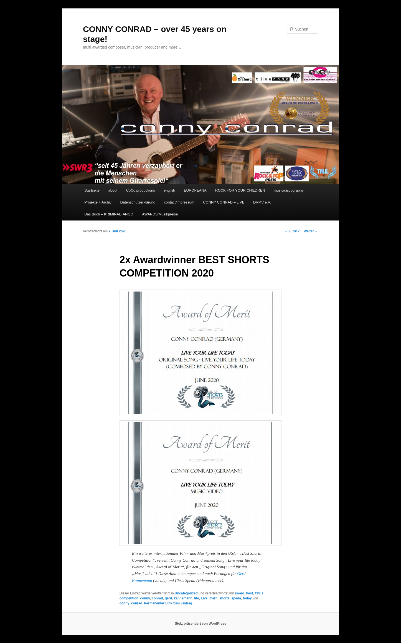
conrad (157, 598)
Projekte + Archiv (97, 202)
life (196, 598)
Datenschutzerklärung (137, 202)
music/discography (289, 190)
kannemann (183, 598)
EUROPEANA (195, 190)
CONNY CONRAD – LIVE (223, 202)
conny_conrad (131, 603)
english (169, 190)
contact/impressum (179, 202)
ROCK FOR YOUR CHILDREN (240, 190)
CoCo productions (140, 190)
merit (213, 598)
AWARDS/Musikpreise (160, 214)
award (239, 593)
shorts (224, 598)
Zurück (292, 231)
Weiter (311, 231)
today (247, 598)
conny (145, 598)
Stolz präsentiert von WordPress (200, 624)
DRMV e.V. (262, 202)
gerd (168, 598)
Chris (259, 593)
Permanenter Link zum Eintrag (168, 603)
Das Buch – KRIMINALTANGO (108, 214)
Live (204, 598)
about (113, 190)
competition (129, 598)
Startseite (92, 190)
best (249, 593)
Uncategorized (186, 593)
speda (236, 598)
